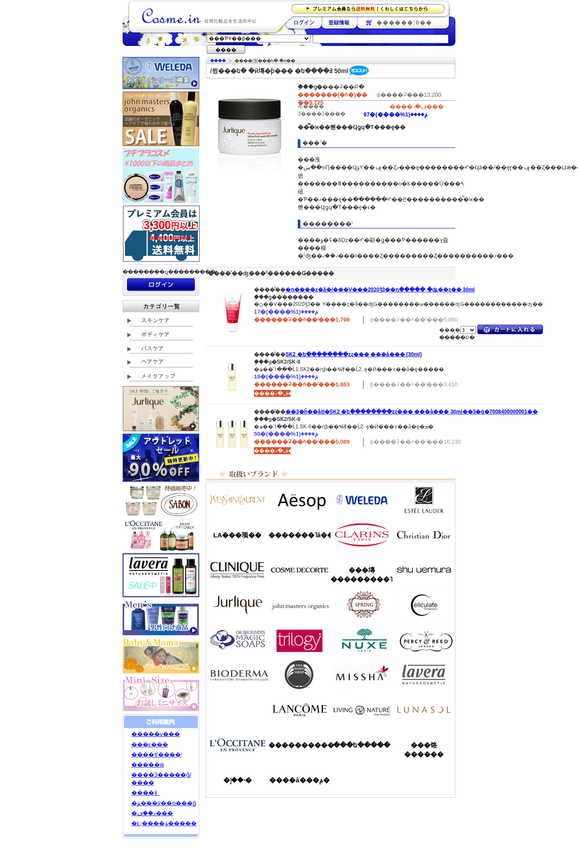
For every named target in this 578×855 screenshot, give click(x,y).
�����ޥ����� (299, 604)
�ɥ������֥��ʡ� (237, 639)
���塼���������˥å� (362, 574)
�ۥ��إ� (237, 780)
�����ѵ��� (155, 734)
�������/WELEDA (362, 499)
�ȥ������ (299, 639)
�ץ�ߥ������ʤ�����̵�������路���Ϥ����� (370, 8)
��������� (424, 674)
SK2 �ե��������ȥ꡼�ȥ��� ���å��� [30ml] (353, 354)
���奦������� (424, 569)
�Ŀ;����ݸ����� (164, 823)
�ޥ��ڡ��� (152, 813)
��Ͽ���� (339, 22)
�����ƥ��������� (424, 499)
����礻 (145, 792)
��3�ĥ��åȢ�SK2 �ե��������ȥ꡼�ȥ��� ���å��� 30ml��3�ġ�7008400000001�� (411, 412)
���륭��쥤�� (424, 604)
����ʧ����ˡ (156, 754)
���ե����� (361, 745)
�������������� (237, 499)
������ (362, 534)
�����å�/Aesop (299, 499)
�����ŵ (147, 764)
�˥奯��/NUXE (362, 639)
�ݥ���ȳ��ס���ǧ (163, 803)
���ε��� (149, 744)
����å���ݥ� (299, 780)
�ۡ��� (218, 60)
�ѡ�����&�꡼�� (424, 639)
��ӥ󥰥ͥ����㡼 (362, 709)
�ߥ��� (362, 674)
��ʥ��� (424, 709)
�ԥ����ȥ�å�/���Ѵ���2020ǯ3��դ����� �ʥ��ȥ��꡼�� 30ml (380, 290)
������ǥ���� (299, 569)
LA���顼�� (237, 535)
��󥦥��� (237, 709)
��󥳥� (299, 709)
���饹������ (424, 749)
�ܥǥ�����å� (299, 674)
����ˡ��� (237, 569)
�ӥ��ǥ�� (237, 674)
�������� (303, 22)
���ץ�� (362, 604)
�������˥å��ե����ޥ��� (299, 535)
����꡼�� (237, 604)
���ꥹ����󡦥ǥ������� (424, 534)
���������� (237, 744)
